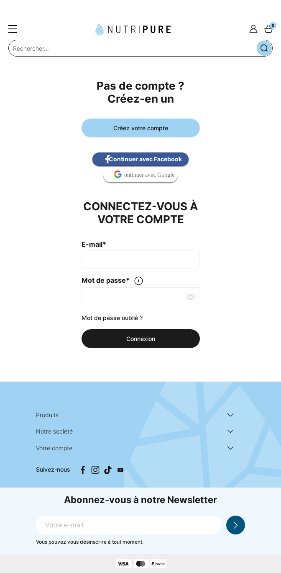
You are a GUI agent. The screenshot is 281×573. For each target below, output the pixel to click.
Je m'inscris (235, 525)
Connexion (140, 338)
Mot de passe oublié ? (112, 317)
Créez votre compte (140, 128)
